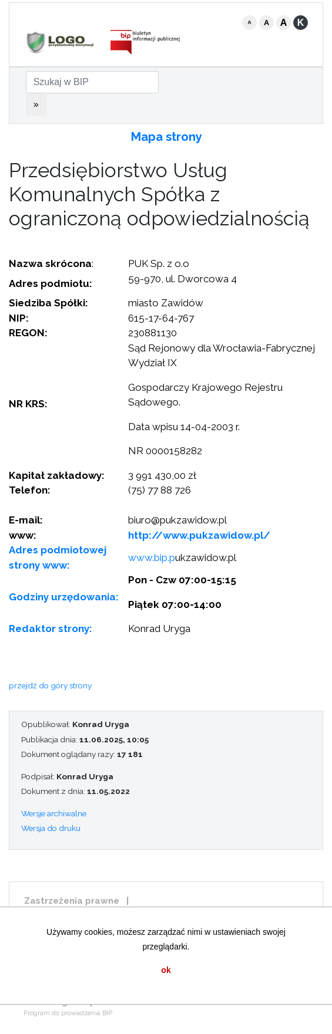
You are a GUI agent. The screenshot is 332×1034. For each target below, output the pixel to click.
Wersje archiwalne (53, 813)
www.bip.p (151, 557)
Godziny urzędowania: (64, 597)
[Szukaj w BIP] (92, 82)
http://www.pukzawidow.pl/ (199, 535)
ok (165, 970)
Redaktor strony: (50, 628)
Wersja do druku (51, 828)
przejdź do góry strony (50, 685)
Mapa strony (166, 137)
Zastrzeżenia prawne (71, 901)
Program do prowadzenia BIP (68, 1013)
